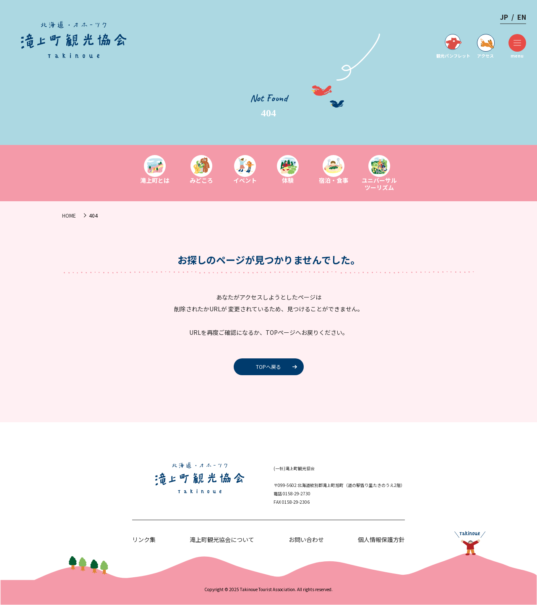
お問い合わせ (306, 539)
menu (517, 46)
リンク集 (144, 539)
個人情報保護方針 (381, 539)
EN (521, 17)
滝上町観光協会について (222, 539)
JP (504, 17)
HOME (69, 215)
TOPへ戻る (268, 366)
